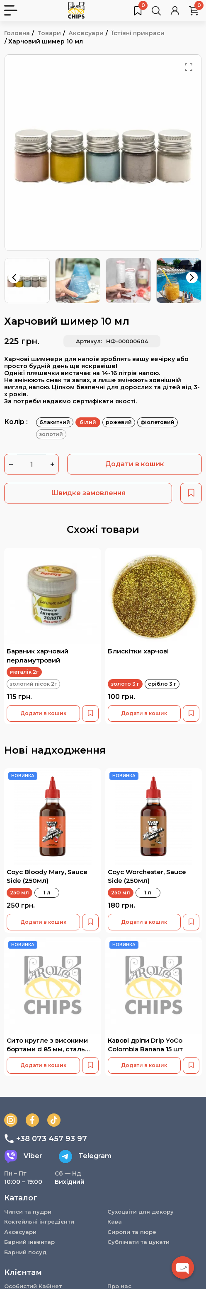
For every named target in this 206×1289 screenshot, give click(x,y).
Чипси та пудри (27, 1211)
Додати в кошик (134, 464)
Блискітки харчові (138, 651)
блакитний (54, 422)
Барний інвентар (29, 1241)
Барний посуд (25, 1252)
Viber (23, 1156)
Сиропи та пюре (131, 1232)
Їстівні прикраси (138, 33)
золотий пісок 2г (33, 684)
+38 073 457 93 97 (45, 1139)
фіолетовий (157, 422)
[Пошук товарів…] (156, 10)
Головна (17, 33)
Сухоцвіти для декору (140, 1211)
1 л (47, 892)
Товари (49, 33)
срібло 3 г (162, 684)
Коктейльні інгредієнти (39, 1221)
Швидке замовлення (88, 493)
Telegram (85, 1156)
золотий (51, 434)
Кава (114, 1221)
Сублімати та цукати (138, 1241)
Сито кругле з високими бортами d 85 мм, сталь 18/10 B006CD (47, 1049)
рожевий (119, 422)
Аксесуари (86, 33)
